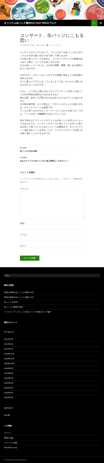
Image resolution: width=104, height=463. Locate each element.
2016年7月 (8, 378)
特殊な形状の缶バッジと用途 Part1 (19, 297)
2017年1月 (8, 349)
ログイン (8, 433)
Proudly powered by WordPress (15, 460)
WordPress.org (10, 447)
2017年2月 (8, 344)
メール (24, 234)
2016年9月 (8, 368)
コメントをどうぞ (55, 45)
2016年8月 (8, 373)
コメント (24, 188)
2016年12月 (9, 354)
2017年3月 (8, 339)
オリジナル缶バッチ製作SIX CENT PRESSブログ (30, 22)
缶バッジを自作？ (11, 302)
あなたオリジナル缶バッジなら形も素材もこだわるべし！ (52, 159)
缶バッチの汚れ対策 (52, 149)
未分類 (7, 415)
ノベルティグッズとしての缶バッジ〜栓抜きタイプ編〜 (27, 312)
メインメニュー (101, 23)
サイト (23, 246)
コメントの (10, 442)
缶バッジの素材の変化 (13, 307)
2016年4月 (8, 392)
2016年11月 (9, 358)
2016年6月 (8, 383)
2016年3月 (8, 397)
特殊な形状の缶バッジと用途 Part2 (19, 292)
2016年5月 (8, 388)
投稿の (9, 438)
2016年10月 (9, 363)
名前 (23, 223)
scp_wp (41, 45)
